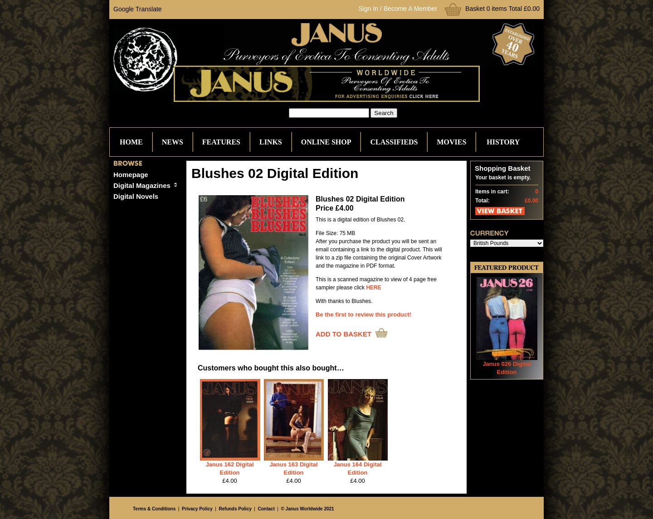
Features (221, 142)
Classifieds (394, 142)
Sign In (369, 8)
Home (131, 142)
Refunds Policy (235, 508)
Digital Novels (135, 196)
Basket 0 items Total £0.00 (502, 8)
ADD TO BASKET (343, 334)
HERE (373, 287)
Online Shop (326, 142)
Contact (266, 508)
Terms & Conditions (154, 508)
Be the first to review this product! (363, 314)
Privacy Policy (197, 508)
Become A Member (410, 8)
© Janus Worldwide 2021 (307, 508)
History (503, 142)
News (172, 142)
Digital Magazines (142, 185)
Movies (451, 142)
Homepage (130, 174)
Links (270, 142)
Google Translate (137, 9)
